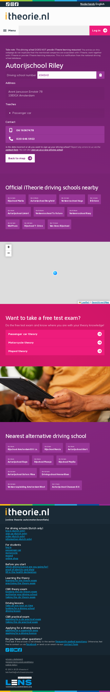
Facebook (31, 644)
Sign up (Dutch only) (16, 533)
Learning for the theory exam (21, 580)
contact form (12, 149)
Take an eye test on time (19, 605)
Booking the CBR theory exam (21, 591)
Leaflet (84, 302)
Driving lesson (13, 611)
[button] (55, 273)
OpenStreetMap (100, 302)
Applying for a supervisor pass (22, 630)
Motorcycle (12, 552)
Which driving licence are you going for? (27, 566)
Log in (8, 547)
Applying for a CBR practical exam (23, 619)
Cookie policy (11, 664)
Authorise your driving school (21, 594)
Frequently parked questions (71, 641)
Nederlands (87, 4)
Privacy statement (14, 659)
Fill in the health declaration (21, 572)
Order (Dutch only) (15, 536)
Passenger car (13, 550)
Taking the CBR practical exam (22, 622)
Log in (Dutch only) (15, 530)
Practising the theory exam (20, 583)
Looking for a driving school (20, 608)
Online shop (12, 558)
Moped (9, 555)
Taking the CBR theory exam (20, 597)
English (100, 4)
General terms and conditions (19, 661)
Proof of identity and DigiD (20, 569)
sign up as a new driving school (47, 149)
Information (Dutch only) (19, 539)
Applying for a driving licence (21, 633)
